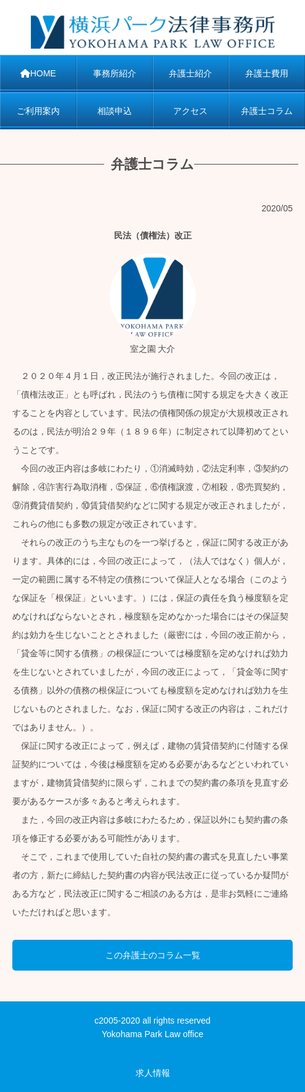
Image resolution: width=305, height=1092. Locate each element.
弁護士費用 (266, 73)
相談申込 (114, 111)
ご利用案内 (38, 111)
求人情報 (153, 1073)
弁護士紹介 (190, 73)
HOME (38, 73)
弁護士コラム (267, 111)
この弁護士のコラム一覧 (152, 955)
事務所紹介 (114, 73)
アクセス (190, 111)
